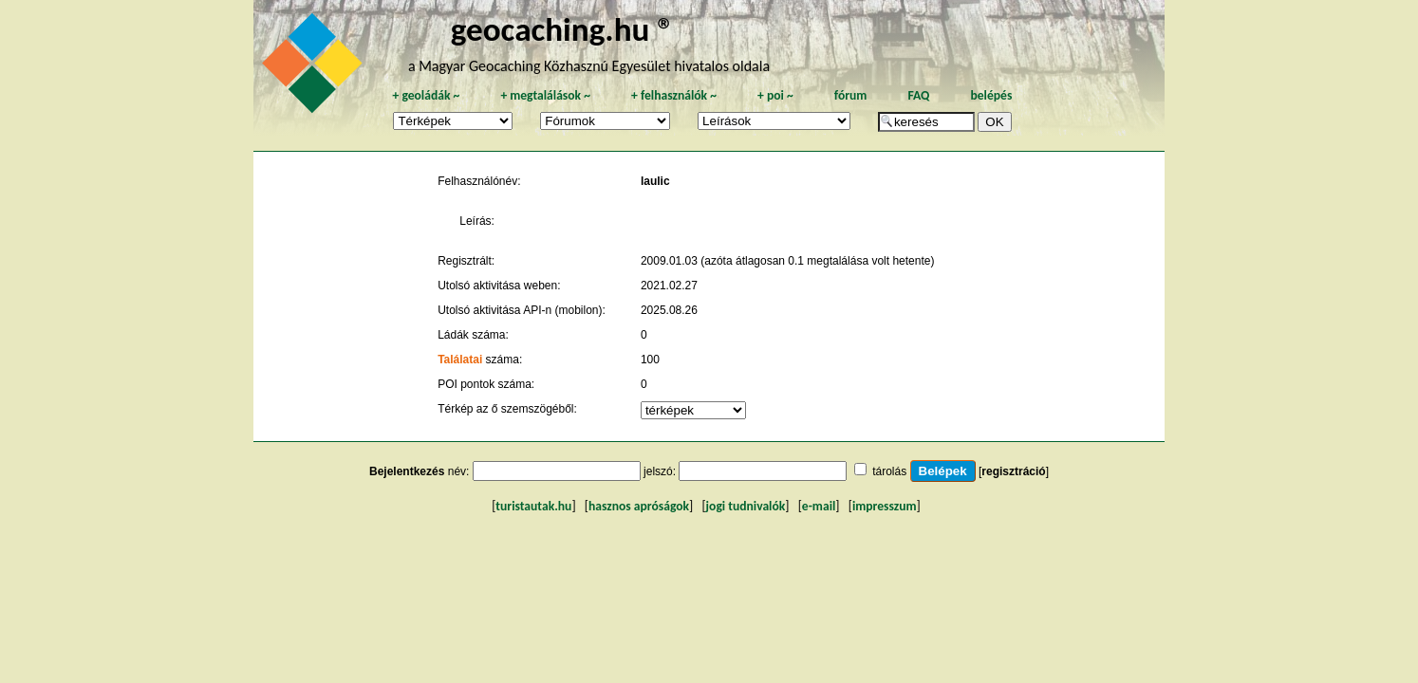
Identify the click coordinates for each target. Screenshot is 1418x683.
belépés (991, 95)
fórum (851, 95)
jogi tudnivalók (746, 506)
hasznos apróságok (638, 506)
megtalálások (545, 95)
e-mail (818, 506)
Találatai (460, 359)
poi (775, 95)
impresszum (884, 506)
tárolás (889, 471)
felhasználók (674, 95)
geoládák (425, 95)
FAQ (918, 95)
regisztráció (1013, 471)
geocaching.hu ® (563, 29)
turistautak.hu (533, 506)
